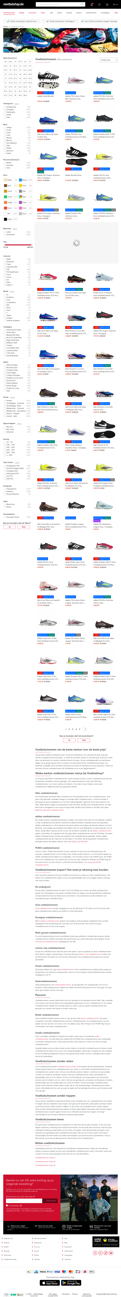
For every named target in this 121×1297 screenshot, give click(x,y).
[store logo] (16, 4)
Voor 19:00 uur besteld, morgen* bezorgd (101, 21)
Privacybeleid (14, 1206)
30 (25, 62)
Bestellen (6, 1243)
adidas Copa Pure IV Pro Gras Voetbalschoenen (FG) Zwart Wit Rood (47, 716)
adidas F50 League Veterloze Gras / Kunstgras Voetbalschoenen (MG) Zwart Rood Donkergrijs (104, 332)
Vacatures (37, 1259)
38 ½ (25, 74)
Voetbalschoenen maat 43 (45, 1162)
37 (6, 74)
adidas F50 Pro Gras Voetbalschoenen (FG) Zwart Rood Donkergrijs (48, 563)
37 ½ (15, 74)
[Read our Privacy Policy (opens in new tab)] (20, 1206)
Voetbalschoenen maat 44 (45, 1165)
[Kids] (51, 12)
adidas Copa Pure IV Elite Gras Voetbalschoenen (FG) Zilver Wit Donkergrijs (47, 640)
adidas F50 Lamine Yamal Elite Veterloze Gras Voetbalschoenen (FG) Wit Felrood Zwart (75, 97)
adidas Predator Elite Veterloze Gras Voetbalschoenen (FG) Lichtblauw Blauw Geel (74, 215)
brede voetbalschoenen (90, 1018)
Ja (69, 740)
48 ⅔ (25, 95)
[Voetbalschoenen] (9, 12)
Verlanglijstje (99, 4)
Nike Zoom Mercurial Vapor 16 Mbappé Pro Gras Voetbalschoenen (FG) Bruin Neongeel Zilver (104, 640)
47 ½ (5, 95)
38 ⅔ (30, 74)
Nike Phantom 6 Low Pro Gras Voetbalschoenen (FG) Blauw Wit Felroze (75, 370)
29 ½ (20, 62)
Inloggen (91, 4)
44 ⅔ (25, 87)
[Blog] (116, 12)
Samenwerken (68, 1251)
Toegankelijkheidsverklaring (106, 1294)
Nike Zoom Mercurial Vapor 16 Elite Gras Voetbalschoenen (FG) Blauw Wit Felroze (48, 136)
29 (15, 62)
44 (15, 87)
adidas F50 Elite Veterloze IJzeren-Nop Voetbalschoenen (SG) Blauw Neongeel (104, 602)
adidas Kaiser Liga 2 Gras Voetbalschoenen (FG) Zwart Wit (76, 563)
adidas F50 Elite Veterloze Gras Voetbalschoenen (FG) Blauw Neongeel (104, 97)
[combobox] (60, 4)
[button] (115, 4)
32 (10, 66)
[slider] (4, 245)
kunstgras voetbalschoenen (49, 921)
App (65, 1238)
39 (6, 78)
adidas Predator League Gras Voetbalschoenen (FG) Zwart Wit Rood (75, 525)
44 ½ (20, 87)
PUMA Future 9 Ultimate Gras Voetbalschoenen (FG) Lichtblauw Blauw (104, 294)
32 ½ (15, 66)
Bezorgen (7, 1251)
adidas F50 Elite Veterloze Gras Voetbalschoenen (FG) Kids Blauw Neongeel (104, 215)
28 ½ (10, 62)
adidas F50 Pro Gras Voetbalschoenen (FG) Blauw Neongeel (76, 716)
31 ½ (5, 66)
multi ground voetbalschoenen (46, 942)
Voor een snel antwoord (70, 1229)
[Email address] (24, 1201)
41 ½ (15, 83)
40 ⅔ (30, 78)
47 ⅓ (10, 95)
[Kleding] (21, 12)
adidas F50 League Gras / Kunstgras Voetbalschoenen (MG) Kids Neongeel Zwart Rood (103, 484)
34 (30, 66)
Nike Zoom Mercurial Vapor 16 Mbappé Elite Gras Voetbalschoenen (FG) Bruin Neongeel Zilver (76, 408)
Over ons (37, 1247)
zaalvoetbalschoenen (63, 985)
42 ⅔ (30, 83)
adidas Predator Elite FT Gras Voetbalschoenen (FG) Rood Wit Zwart (104, 563)
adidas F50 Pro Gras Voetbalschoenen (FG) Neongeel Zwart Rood (102, 177)
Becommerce (13, 1295)
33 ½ (25, 66)
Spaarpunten (38, 1243)
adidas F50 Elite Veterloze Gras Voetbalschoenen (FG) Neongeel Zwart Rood (47, 484)
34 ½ (5, 70)
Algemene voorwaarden (87, 1295)
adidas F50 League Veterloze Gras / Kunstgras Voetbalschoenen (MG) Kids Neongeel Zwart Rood (48, 215)
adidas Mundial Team (73, 175)
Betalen (6, 1247)
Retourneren (7, 1255)
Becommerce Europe (6, 1295)
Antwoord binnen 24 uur (47, 1228)
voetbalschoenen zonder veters (69, 1067)
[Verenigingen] (105, 12)
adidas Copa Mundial (45, 96)
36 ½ (25, 70)
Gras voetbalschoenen (44, 908)
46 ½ (20, 91)
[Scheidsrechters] (91, 12)
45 (30, 87)
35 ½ (15, 70)
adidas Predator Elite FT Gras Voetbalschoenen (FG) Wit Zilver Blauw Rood (104, 678)
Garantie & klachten (40, 1238)
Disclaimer (66, 1294)
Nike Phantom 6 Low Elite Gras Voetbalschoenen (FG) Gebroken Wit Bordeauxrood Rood (104, 370)
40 (20, 78)
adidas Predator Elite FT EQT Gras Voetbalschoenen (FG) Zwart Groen (104, 136)
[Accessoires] (32, 12)
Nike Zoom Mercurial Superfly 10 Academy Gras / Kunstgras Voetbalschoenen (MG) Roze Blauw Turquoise (48, 602)
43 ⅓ (10, 87)
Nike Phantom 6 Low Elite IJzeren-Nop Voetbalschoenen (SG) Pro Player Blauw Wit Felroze (103, 408)
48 (15, 95)
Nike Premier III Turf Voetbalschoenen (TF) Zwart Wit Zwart (104, 446)
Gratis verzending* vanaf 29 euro (23, 21)
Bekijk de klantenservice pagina (17, 1228)
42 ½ (25, 83)
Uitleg (17, 104)
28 (6, 62)
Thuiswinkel (20, 1295)
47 (30, 91)
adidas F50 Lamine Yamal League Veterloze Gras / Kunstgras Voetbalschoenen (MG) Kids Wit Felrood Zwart (76, 640)
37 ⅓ (10, 74)
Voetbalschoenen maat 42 (45, 1158)
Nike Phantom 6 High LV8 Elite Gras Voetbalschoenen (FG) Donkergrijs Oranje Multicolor (47, 408)
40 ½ (25, 78)
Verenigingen (68, 1255)
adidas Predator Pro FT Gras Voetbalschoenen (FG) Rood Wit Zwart (48, 294)
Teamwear (67, 1259)
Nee (84, 740)
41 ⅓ (10, 83)
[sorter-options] (109, 60)
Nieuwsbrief (68, 1247)
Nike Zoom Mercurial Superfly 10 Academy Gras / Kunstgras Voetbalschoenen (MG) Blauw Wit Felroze (48, 370)
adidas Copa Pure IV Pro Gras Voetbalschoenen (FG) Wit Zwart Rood (47, 678)
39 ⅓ (10, 78)
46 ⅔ (25, 91)
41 (6, 83)
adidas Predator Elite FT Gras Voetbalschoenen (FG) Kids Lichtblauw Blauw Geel (76, 678)
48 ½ (20, 95)
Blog (65, 1243)
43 (6, 87)
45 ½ (10, 91)
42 (20, 83)
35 (10, 70)
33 (20, 66)
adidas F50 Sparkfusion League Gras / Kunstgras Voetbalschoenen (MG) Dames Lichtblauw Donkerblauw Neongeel (102, 525)
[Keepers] (79, 12)
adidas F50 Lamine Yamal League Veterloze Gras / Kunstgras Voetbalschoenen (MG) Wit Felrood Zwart (75, 602)
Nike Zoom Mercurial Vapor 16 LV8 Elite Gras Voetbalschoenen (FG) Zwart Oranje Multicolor (76, 294)
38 (20, 74)
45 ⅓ (5, 91)
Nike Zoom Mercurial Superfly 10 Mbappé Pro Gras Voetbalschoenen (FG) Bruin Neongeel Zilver (76, 484)
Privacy (75, 1294)
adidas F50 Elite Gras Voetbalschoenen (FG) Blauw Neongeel (76, 136)
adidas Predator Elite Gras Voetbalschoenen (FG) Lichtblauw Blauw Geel (47, 446)
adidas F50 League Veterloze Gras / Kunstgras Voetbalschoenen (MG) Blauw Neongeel (48, 177)
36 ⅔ (30, 70)
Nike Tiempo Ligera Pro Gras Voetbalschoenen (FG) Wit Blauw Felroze (104, 716)
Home (5, 27)
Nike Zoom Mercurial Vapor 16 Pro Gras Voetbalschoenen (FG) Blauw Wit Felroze (48, 332)
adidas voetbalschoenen (102, 831)
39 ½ (15, 78)
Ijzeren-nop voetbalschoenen (90, 954)
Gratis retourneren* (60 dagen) (62, 21)
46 (15, 91)
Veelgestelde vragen (10, 1259)
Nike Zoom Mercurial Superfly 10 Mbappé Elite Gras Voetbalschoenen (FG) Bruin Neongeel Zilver (48, 525)
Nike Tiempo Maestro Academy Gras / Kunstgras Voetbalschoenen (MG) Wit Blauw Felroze (75, 446)
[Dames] (59, 12)
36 (20, 70)
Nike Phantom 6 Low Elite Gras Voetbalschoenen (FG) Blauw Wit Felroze (75, 332)
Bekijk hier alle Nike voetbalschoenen (49, 810)
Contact (36, 1251)
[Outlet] (43, 12)
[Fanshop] (69, 12)
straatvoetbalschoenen (65, 970)
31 (30, 62)
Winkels (36, 1255)
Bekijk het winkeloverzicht (99, 1229)
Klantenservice (8, 1238)
